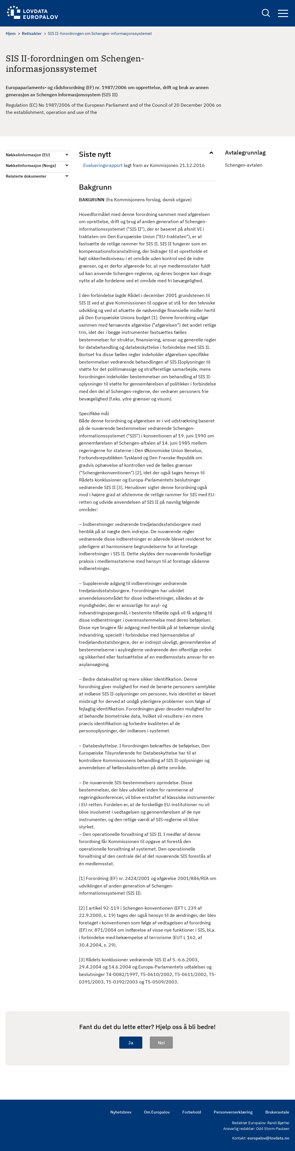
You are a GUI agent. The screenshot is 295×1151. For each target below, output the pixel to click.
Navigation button (283, 13)
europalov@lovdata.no (268, 1138)
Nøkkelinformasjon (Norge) (31, 165)
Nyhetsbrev (120, 1112)
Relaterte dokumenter (26, 176)
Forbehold (191, 1112)
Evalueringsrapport (103, 165)
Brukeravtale (277, 1112)
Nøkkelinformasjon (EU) (28, 154)
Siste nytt (95, 154)
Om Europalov (157, 1112)
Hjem (11, 33)
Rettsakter (31, 33)
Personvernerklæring (233, 1112)
